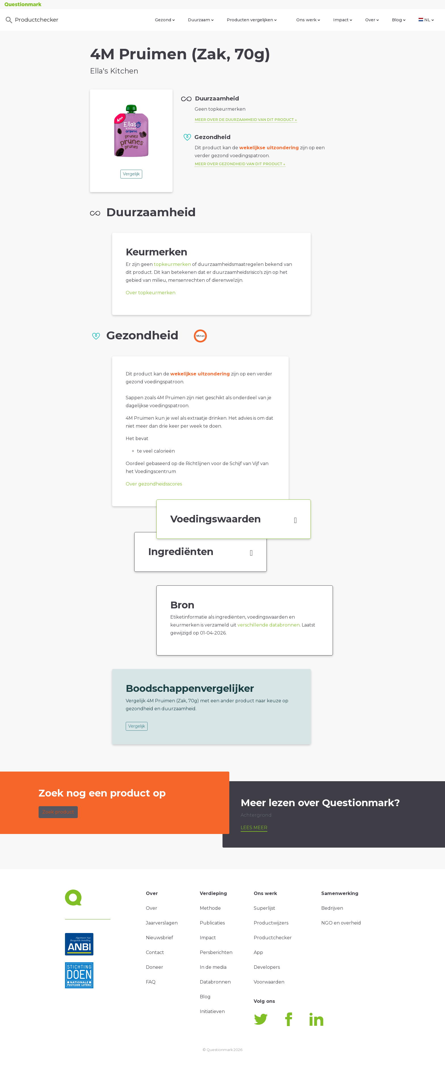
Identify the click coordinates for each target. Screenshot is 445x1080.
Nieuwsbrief (159, 937)
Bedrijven (332, 908)
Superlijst (264, 908)
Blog (399, 19)
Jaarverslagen (162, 923)
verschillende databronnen (269, 625)
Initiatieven (212, 1011)
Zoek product (58, 812)
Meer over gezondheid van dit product (238, 164)
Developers (267, 967)
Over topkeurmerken (150, 292)
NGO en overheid (341, 923)
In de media (213, 967)
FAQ (151, 982)
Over (372, 19)
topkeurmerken (172, 264)
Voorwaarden (269, 982)
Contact (155, 952)
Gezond (165, 19)
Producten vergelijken (252, 19)
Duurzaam (201, 19)
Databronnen (215, 982)
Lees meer (254, 827)
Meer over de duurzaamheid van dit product (244, 119)
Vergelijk (131, 174)
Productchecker (31, 20)
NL (426, 19)
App (258, 952)
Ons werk (308, 19)
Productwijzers (271, 923)
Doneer (154, 967)
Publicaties (212, 923)
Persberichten (216, 952)
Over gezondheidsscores (154, 484)
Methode (210, 908)
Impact (342, 19)
